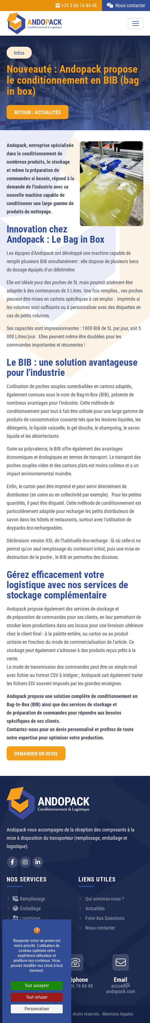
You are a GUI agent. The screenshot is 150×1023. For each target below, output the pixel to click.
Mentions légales (117, 1014)
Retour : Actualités (37, 112)
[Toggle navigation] (135, 23)
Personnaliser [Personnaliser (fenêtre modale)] (37, 1008)
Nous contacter (126, 5)
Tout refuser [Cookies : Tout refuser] (37, 997)
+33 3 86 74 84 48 (76, 5)
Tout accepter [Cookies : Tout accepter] (37, 985)
